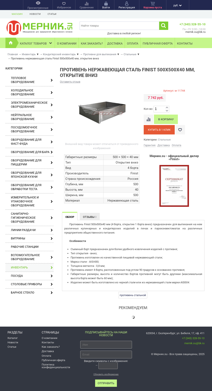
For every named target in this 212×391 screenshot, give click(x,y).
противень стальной (133, 295)
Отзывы (90, 216)
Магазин (17, 14)
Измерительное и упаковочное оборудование (32, 201)
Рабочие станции (25, 246)
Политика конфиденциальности (56, 366)
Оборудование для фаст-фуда (32, 141)
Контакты (185, 43)
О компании (66, 43)
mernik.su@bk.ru (194, 343)
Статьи (52, 14)
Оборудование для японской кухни (32, 174)
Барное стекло (32, 292)
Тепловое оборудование (32, 80)
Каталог (13, 338)
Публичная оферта (158, 43)
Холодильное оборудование (32, 92)
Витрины (32, 238)
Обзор (69, 216)
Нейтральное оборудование (32, 117)
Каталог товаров (36, 43)
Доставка (115, 43)
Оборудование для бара (32, 152)
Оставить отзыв (70, 81)
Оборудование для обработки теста (32, 187)
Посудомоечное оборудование (32, 129)
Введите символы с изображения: (106, 360)
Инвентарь (32, 267)
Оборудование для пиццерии (32, 162)
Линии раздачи (32, 230)
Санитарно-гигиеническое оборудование (32, 217)
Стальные (164, 139)
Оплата (132, 43)
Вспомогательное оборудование (32, 257)
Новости (35, 14)
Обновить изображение (106, 374)
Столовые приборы (32, 284)
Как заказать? (92, 43)
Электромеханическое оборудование (32, 104)
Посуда (32, 276)
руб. (177, 5)
